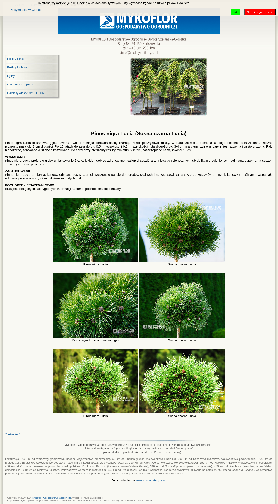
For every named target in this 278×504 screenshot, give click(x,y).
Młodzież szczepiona (20, 84)
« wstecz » (12, 433)
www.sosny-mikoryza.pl (150, 480)
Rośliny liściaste (17, 67)
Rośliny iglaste (16, 58)
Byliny (11, 76)
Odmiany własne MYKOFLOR (25, 93)
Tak (235, 12)
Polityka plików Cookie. (26, 10)
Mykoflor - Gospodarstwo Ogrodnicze (51, 498)
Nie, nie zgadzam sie (260, 12)
